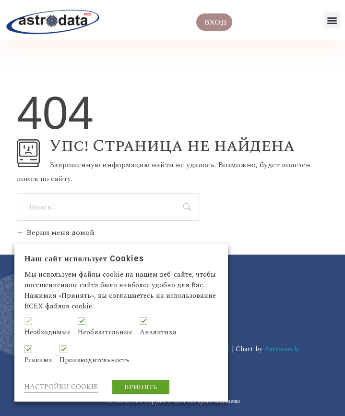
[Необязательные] (81, 321)
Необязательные (105, 332)
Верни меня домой (56, 232)
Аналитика (158, 332)
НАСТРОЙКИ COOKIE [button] (61, 386)
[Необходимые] (28, 321)
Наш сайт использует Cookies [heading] (84, 259)
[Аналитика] (143, 321)
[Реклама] (28, 349)
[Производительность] (63, 349)
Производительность (94, 360)
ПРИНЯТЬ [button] (140, 387)
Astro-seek (281, 349)
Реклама (38, 360)
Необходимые (47, 332)
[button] (332, 20)
